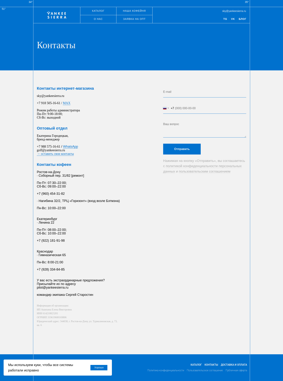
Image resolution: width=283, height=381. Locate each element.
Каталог (196, 364)
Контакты (211, 364)
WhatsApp (70, 146)
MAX (66, 103)
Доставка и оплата (234, 364)
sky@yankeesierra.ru (234, 11)
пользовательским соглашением (204, 171)
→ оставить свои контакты (55, 154)
